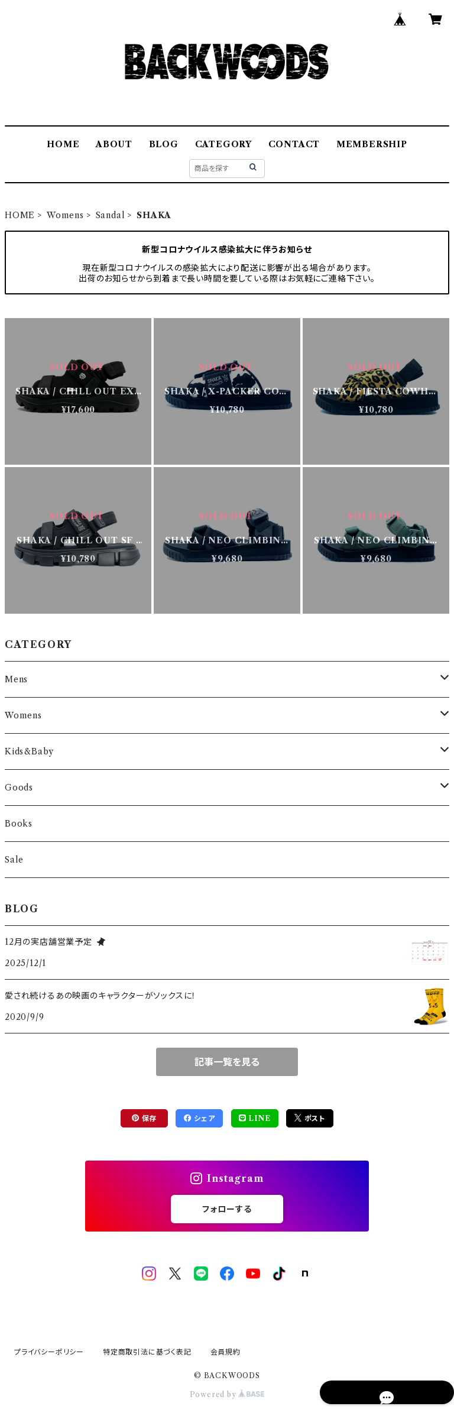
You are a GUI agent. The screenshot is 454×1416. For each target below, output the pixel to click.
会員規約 (225, 1351)
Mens (16, 679)
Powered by (227, 1394)
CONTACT (294, 144)
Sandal (110, 215)
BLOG (164, 144)
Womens (65, 215)
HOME (63, 144)
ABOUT (114, 144)
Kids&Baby (29, 751)
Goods (19, 787)
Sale (14, 859)
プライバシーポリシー (49, 1351)
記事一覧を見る (227, 1062)
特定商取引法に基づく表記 (147, 1351)
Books (19, 823)
